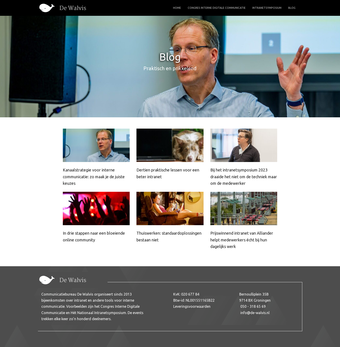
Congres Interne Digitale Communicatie (217, 7)
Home (177, 7)
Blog (291, 7)
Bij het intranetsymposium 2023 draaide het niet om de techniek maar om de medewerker (243, 176)
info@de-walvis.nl (255, 313)
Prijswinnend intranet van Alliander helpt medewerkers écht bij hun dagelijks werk (241, 240)
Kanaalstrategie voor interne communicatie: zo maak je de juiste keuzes (94, 176)
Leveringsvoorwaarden (192, 306)
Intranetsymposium (266, 7)
